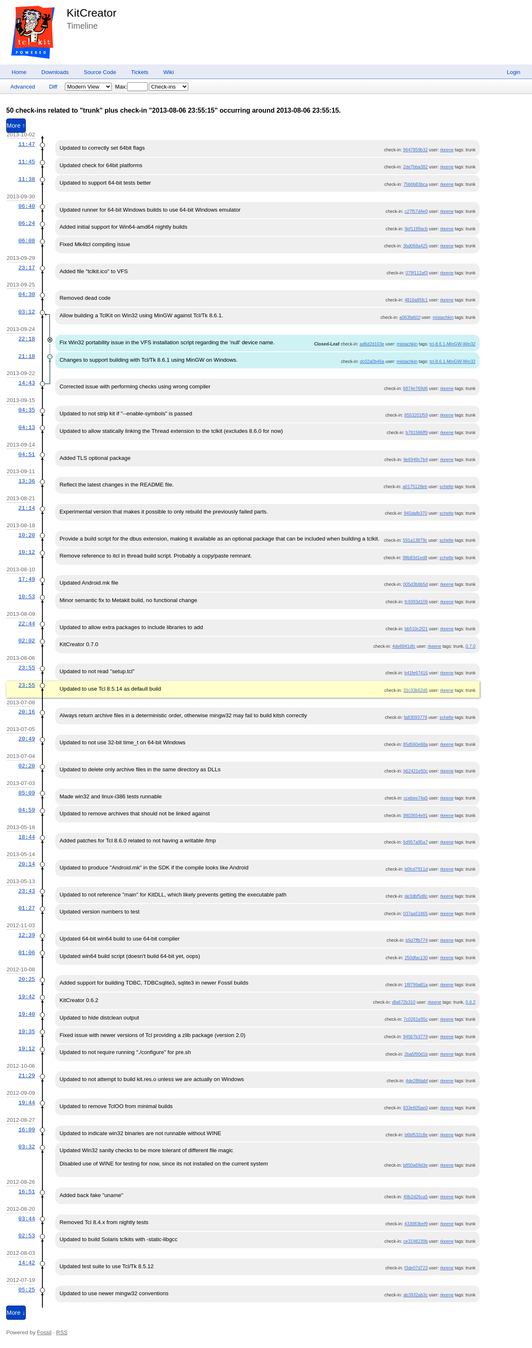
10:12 (26, 552)
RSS (61, 1332)
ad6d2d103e (372, 343)
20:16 (26, 712)
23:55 (26, 668)
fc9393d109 (416, 601)
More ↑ (16, 125)
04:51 (26, 454)
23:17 (26, 268)
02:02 (26, 640)
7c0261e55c (416, 1019)
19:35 (26, 1031)
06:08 (26, 240)
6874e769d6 (415, 388)
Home (19, 72)
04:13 (26, 427)
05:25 (26, 1290)
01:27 (26, 908)
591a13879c (415, 540)
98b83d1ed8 (415, 557)
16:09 (26, 1129)
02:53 (26, 1235)
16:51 (26, 1191)
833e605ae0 (415, 1107)
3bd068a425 (415, 245)
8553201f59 (416, 414)
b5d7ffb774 (417, 940)
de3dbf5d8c (416, 896)
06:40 (26, 206)
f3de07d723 (416, 1267)
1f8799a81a (416, 984)
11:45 (26, 161)
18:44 (26, 837)
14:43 (26, 383)
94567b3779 (415, 1036)
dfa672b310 (403, 1002)
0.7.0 (470, 646)
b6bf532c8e (416, 1134)
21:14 (26, 508)
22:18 (26, 339)
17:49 (26, 579)
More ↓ (16, 1312)
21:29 (26, 1075)
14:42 (26, 1263)
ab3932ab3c (415, 1294)
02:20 (26, 766)
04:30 (26, 294)
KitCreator (91, 13)
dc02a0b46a (372, 361)
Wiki (168, 72)
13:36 (26, 481)
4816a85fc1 (416, 299)
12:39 (26, 935)
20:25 (26, 979)
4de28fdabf (417, 1080)
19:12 (26, 1048)
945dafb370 (415, 513)
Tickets (139, 72)
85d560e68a (415, 744)
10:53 (26, 596)
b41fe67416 (416, 672)
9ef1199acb (416, 228)
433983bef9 (416, 1223)
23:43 (26, 891)
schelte (447, 486)
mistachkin (443, 317)
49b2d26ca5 (415, 1196)
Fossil (44, 1332)
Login (513, 72)
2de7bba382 (415, 166)
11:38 (26, 179)
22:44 (26, 623)
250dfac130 (416, 957)
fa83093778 (415, 717)
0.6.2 (470, 1002)
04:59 (26, 810)
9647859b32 (415, 149)
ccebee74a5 (416, 797)
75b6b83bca (415, 184)
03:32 (26, 1146)
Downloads (55, 72)
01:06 (26, 952)
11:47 (26, 144)
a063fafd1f (409, 317)
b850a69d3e (415, 1165)
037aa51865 (415, 913)
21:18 (26, 356)
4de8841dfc (404, 646)
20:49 (26, 739)
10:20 (26, 535)
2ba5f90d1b (416, 1054)
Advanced (22, 87)
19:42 (26, 996)
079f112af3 (417, 272)
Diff (53, 87)
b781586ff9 (417, 432)
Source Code (100, 72)
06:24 (26, 223)
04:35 (26, 410)
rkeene (447, 149)
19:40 (26, 1014)
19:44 (26, 1102)
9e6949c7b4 (415, 459)
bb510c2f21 (416, 628)
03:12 (26, 312)
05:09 (26, 793)
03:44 (26, 1218)
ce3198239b (415, 1241)
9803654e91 (415, 815)
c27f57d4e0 (416, 211)
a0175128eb (415, 486)
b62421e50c (415, 770)
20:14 (26, 864)
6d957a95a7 (415, 841)
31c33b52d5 (415, 690)
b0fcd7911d (416, 869)
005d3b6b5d (415, 584)
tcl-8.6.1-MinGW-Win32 (453, 343)
